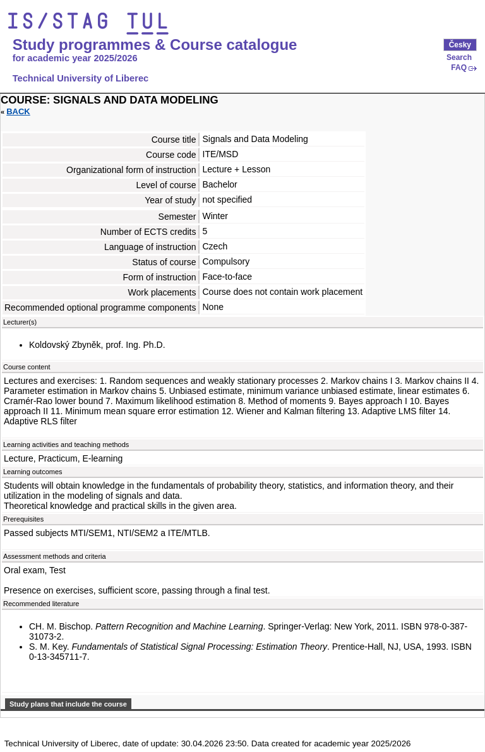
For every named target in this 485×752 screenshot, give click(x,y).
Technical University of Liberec (81, 78)
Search (459, 57)
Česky (460, 44)
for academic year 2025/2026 (75, 58)
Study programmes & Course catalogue (155, 45)
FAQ (459, 67)
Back (18, 111)
